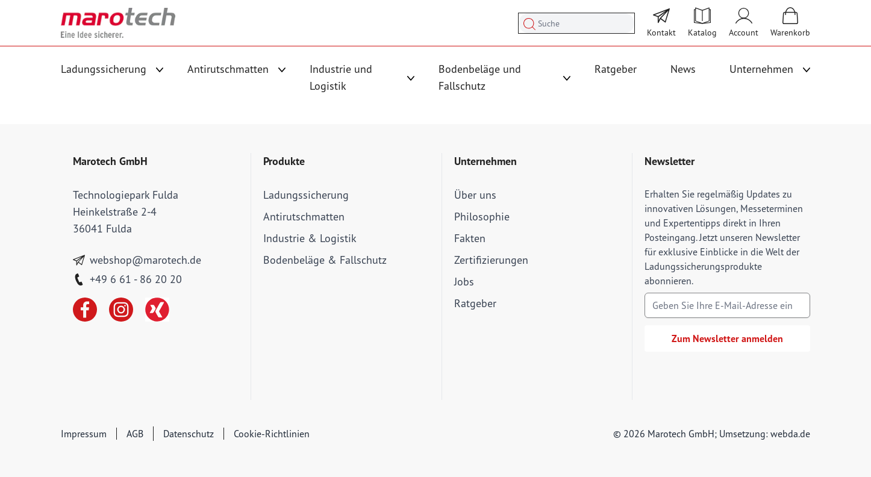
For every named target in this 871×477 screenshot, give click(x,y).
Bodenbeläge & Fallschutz (325, 260)
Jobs (464, 281)
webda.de (790, 434)
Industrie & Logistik (310, 238)
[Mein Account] (743, 23)
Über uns (475, 195)
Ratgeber (616, 69)
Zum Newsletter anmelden (727, 338)
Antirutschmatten (228, 69)
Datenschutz (188, 434)
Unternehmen (761, 69)
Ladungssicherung (103, 69)
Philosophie (482, 216)
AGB (134, 434)
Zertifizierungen (491, 260)
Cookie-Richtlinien (272, 434)
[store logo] (118, 23)
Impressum (84, 434)
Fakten (469, 238)
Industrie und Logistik (341, 77)
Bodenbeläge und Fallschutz (480, 77)
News (683, 69)
